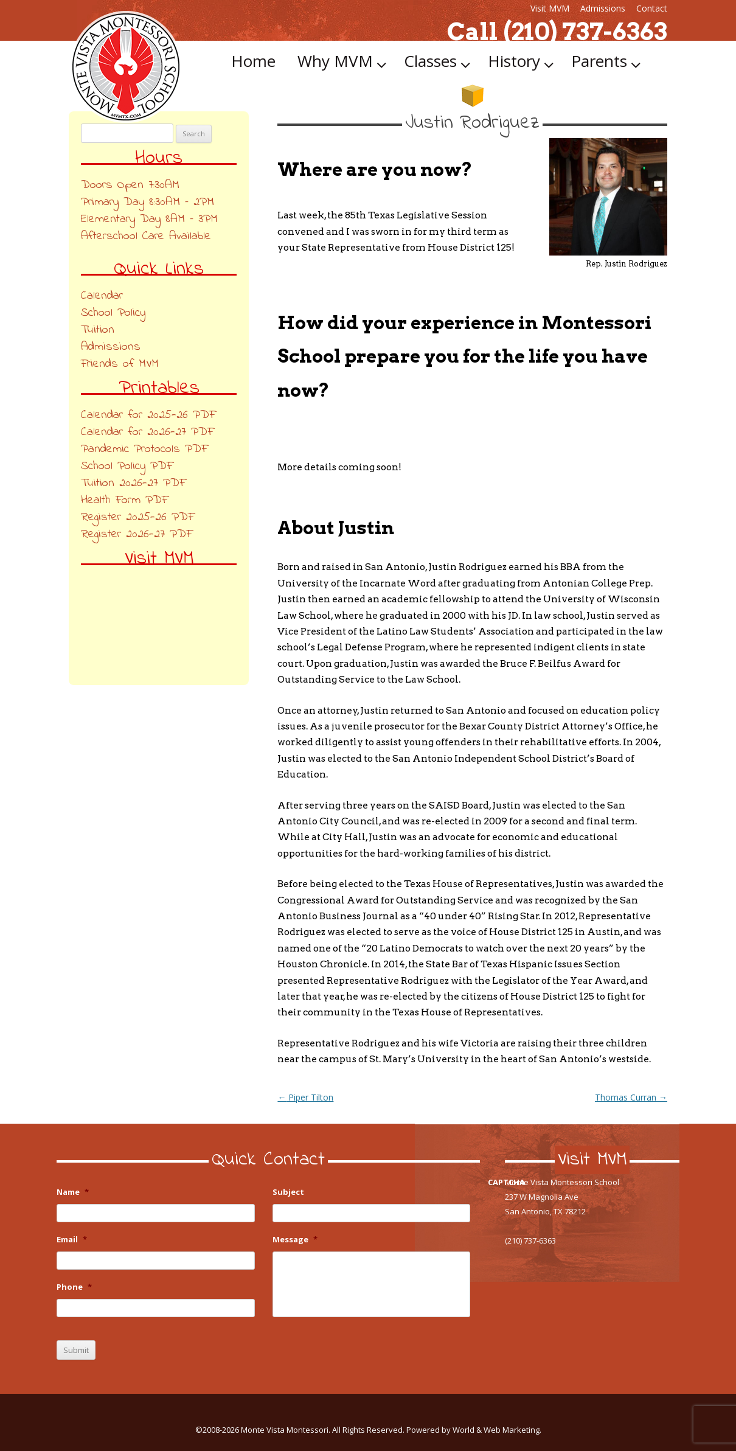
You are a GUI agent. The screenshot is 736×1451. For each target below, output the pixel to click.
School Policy (113, 313)
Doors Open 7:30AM (130, 185)
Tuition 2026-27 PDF (133, 483)
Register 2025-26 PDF (137, 517)
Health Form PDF (124, 500)
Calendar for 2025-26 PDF (148, 415)
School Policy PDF (127, 466)
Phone (74, 1287)
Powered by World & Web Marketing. (473, 1429)
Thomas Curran (631, 1097)
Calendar (102, 296)
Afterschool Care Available (146, 236)
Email (72, 1239)
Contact (651, 8)
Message (295, 1239)
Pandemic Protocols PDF (144, 449)
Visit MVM (549, 8)
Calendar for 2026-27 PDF (147, 432)
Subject (288, 1192)
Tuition (97, 330)
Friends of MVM (120, 364)
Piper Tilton (305, 1097)
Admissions (602, 8)
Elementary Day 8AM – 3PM (149, 219)
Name (73, 1192)
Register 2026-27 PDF (136, 534)
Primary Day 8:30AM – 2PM (147, 202)
